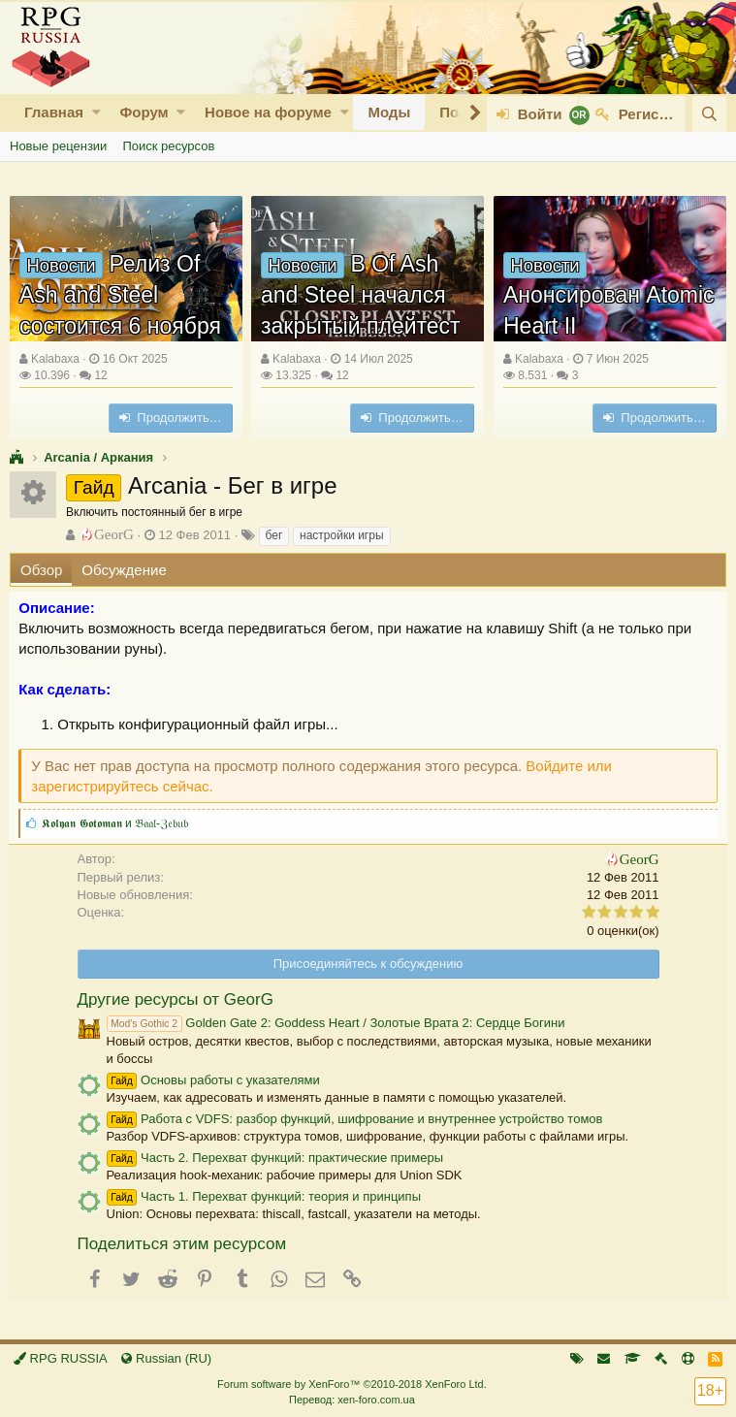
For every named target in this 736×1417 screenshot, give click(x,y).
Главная (53, 112)
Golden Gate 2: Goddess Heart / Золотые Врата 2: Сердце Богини (336, 1022)
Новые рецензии (58, 146)
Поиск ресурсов (168, 146)
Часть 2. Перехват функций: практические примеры (275, 1157)
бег (274, 535)
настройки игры (342, 535)
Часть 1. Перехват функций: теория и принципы (264, 1196)
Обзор (41, 570)
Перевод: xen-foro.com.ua (352, 1399)
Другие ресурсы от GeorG (175, 999)
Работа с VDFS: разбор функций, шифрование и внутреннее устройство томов (355, 1118)
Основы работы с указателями (213, 1080)
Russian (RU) (166, 1358)
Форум (143, 112)
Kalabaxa (55, 359)
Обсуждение (123, 570)
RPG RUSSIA (61, 1358)
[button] (96, 112)
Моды (389, 112)
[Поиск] (709, 114)
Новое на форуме (268, 112)
